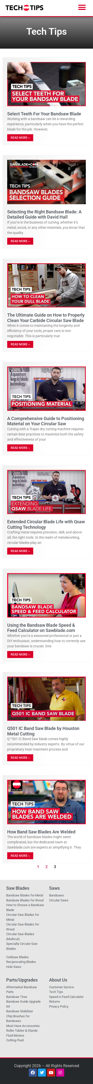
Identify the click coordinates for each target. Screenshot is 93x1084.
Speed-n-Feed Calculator (66, 997)
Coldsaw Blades (17, 957)
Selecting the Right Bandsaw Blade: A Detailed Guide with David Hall (44, 214)
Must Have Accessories (23, 1026)
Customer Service (61, 987)
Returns (54, 1001)
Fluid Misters (15, 1035)
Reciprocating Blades (21, 962)
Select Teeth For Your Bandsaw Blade (44, 113)
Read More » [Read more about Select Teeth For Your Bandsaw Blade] (20, 137)
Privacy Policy (58, 1006)
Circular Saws (58, 900)
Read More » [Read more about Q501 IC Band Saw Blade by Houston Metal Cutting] (20, 757)
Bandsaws (56, 895)
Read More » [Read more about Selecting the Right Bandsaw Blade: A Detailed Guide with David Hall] (20, 241)
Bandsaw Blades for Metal (24, 895)
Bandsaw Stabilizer (19, 1011)
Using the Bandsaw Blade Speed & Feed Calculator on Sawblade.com (41, 628)
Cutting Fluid (15, 1040)
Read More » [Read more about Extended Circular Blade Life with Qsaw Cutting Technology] (20, 551)
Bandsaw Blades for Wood (24, 900)
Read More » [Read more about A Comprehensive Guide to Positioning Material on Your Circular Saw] (20, 448)
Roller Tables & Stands (22, 1030)
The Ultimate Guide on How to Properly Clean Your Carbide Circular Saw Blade (46, 317)
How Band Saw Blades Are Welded (41, 831)
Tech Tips (56, 992)
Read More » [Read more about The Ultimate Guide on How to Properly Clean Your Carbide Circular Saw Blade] (20, 344)
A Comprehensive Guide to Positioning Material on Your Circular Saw (45, 421)
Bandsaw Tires (16, 997)
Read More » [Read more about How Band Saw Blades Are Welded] (20, 855)
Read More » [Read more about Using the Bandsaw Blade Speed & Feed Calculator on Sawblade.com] (20, 654)
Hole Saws (13, 967)
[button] (82, 7)
